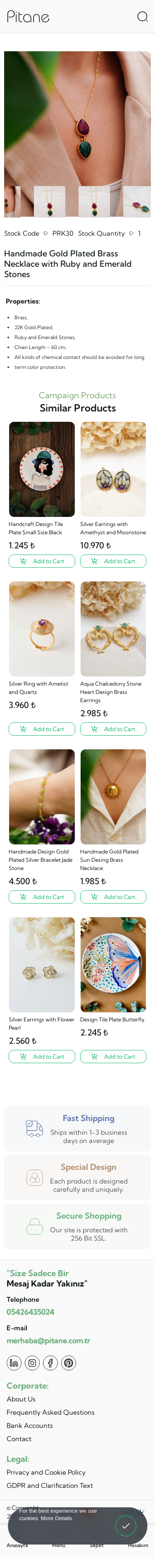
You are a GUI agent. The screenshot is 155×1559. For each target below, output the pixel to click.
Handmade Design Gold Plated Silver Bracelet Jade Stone (40, 859)
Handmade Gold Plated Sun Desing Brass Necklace (109, 859)
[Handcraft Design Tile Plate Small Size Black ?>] (42, 561)
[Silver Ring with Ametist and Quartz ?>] (42, 729)
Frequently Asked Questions (51, 1412)
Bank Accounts (30, 1425)
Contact (19, 1439)
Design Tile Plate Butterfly (112, 1019)
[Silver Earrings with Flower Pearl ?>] (42, 1056)
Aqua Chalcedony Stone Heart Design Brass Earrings (110, 691)
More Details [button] (56, 1518)
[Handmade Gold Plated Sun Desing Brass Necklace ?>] (113, 897)
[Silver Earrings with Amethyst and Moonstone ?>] (113, 561)
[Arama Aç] (142, 16)
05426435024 (30, 1312)
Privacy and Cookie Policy (46, 1472)
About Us (21, 1399)
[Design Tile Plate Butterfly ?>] (113, 1056)
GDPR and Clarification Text (50, 1485)
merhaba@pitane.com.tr (48, 1340)
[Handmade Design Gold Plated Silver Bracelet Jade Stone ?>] (42, 897)
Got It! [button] (126, 1520)
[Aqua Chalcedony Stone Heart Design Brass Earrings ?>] (113, 729)
